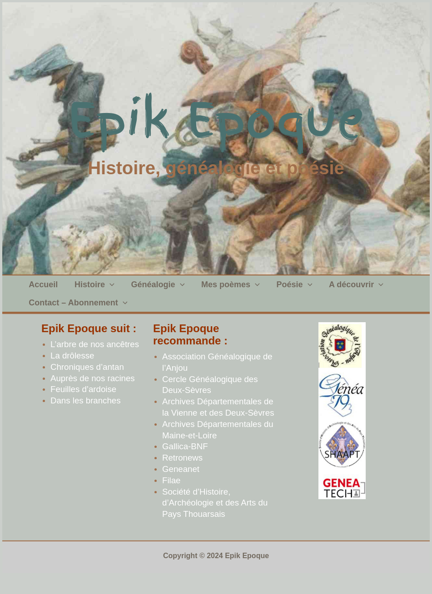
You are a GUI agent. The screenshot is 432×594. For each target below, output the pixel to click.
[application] (105, 289)
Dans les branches (85, 418)
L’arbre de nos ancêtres (94, 362)
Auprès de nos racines (92, 396)
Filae (171, 498)
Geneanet (180, 487)
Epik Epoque (216, 120)
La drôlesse (72, 373)
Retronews (182, 476)
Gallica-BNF (185, 464)
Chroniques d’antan (87, 385)
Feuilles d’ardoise (83, 407)
